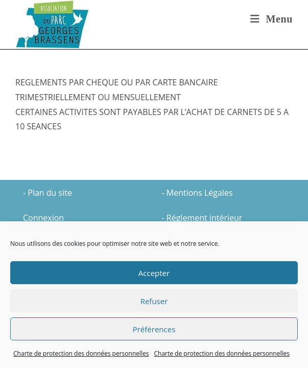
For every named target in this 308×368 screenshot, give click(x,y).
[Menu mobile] (271, 19)
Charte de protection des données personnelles (81, 353)
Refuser (154, 301)
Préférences (154, 329)
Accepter (154, 273)
